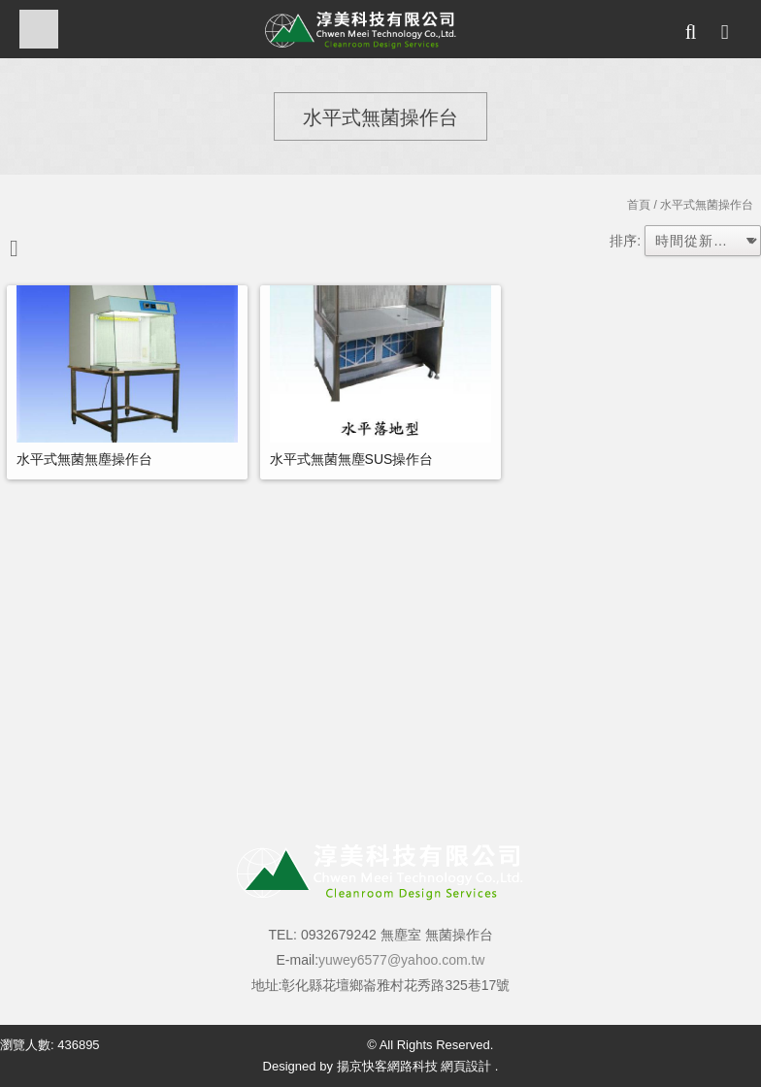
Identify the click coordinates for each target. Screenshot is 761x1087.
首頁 (638, 205)
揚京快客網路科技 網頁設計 (414, 1066)
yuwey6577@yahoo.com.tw (401, 960)
